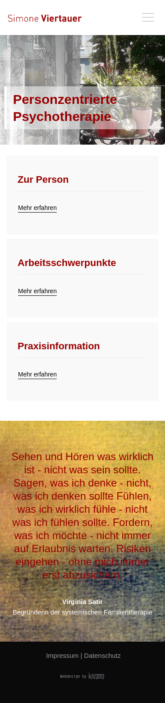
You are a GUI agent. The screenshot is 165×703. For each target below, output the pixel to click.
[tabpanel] (82, 90)
